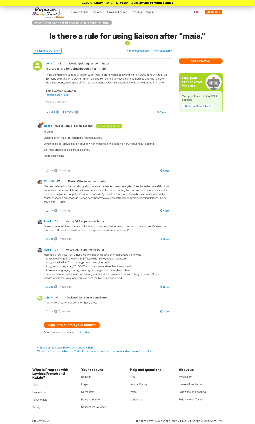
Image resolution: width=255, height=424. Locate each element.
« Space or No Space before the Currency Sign (65, 347)
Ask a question (200, 61)
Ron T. (48, 221)
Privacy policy (41, 421)
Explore (98, 12)
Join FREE (213, 11)
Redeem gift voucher (93, 407)
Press (133, 391)
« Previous (138, 50)
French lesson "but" (57, 94)
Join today (83, 332)
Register (86, 376)
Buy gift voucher (91, 399)
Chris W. (49, 181)
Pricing (137, 12)
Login (84, 384)
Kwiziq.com (185, 376)
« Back (47, 50)
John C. (50, 63)
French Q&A (50, 22)
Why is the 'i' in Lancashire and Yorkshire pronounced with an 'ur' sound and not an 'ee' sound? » (94, 351)
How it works (79, 12)
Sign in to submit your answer (71, 325)
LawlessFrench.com (190, 384)
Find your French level (198, 106)
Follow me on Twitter (191, 399)
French (37, 22)
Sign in (150, 12)
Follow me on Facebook (193, 391)
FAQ (132, 376)
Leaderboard (39, 392)
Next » (162, 50)
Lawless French (118, 12)
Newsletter (87, 391)
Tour (35, 384)
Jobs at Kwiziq (138, 384)
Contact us (136, 399)
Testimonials (39, 399)
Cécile (48, 125)
